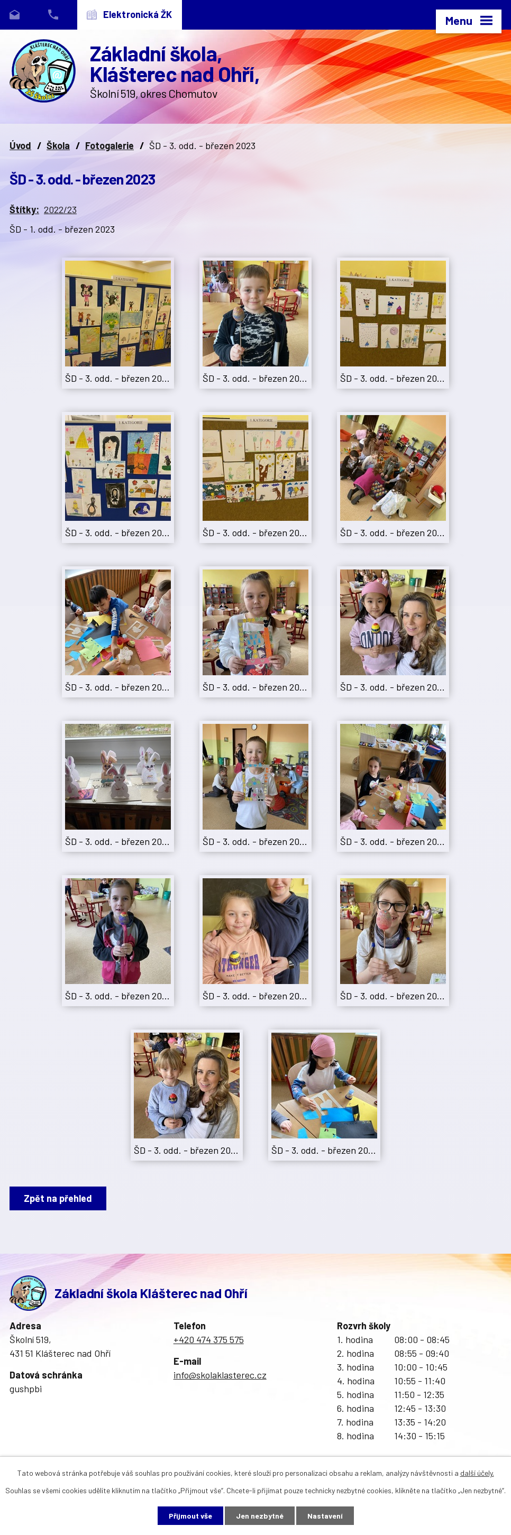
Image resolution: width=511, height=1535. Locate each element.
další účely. (477, 1472)
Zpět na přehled (58, 1198)
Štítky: (24, 209)
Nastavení (325, 1515)
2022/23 (60, 209)
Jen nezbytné (260, 1515)
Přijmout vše (190, 1515)
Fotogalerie (109, 145)
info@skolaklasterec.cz (220, 1375)
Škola (58, 145)
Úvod (20, 145)
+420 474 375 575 (209, 1339)
